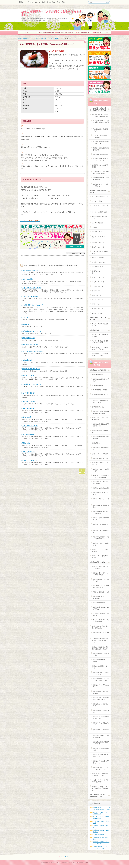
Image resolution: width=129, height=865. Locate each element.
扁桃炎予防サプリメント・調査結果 (98, 318)
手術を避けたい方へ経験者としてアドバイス (101, 159)
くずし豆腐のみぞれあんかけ (31, 288)
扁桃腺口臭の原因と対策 (100, 458)
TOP (28, 32)
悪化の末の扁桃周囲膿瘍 (65, 32)
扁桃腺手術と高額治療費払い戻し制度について (101, 698)
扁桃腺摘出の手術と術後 (100, 154)
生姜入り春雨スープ (28, 452)
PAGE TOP (82, 471)
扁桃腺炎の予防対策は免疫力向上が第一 (100, 567)
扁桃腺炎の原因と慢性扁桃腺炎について (101, 401)
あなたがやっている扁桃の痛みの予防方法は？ (100, 348)
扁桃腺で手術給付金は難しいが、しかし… (101, 755)
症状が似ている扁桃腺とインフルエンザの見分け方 (101, 476)
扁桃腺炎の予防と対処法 (97, 562)
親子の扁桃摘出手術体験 (47, 32)
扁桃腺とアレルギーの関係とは (101, 544)
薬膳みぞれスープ (28, 443)
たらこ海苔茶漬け (97, 223)
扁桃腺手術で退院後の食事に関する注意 (101, 717)
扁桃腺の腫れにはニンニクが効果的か (101, 597)
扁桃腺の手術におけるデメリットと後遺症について (101, 679)
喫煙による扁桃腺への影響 (101, 592)
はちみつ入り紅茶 (28, 375)
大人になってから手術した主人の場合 (101, 136)
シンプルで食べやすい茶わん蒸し (33, 351)
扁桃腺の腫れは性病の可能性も (101, 506)
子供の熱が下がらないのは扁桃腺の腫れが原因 (98, 795)
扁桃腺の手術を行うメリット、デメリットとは (101, 768)
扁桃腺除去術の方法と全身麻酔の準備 (101, 736)
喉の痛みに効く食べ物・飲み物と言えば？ (100, 335)
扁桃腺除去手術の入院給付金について (101, 743)
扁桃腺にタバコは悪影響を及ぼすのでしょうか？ (100, 774)
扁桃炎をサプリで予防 (102, 32)
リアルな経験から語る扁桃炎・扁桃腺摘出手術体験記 (98, 109)
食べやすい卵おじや (28, 393)
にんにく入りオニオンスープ (31, 331)
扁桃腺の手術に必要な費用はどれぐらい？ (101, 762)
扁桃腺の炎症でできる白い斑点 (101, 493)
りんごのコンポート (28, 401)
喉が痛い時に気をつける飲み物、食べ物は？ (100, 342)
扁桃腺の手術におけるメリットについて (101, 673)
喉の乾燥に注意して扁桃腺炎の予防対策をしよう (101, 586)
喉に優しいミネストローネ (31, 369)
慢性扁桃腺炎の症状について (100, 395)
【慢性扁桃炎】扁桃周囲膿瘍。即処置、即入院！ (101, 172)
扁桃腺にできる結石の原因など (101, 531)
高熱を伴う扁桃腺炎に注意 (101, 488)
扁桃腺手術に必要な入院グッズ (101, 724)
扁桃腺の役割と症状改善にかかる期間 (101, 482)
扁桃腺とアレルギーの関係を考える (101, 470)
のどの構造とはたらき (99, 374)
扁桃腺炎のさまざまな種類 (98, 370)
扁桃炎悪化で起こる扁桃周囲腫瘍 (100, 166)
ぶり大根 (25, 317)
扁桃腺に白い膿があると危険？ (101, 380)
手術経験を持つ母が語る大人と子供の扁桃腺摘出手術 (100, 115)
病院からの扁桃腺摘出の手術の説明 (101, 149)
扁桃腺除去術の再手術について (101, 705)
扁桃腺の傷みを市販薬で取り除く (101, 654)
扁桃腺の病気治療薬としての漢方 (101, 660)
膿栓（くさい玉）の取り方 (100, 454)
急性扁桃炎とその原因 (100, 390)
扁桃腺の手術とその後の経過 (101, 711)
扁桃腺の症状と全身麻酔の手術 (101, 730)
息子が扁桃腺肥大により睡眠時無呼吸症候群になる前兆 (101, 122)
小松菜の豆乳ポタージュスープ (32, 305)
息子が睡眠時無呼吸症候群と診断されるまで (101, 142)
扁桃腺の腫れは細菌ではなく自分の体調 (101, 512)
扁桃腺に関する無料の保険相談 (101, 749)
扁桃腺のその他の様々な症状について (100, 463)
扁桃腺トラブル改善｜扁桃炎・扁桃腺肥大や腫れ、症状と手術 (42, 2)
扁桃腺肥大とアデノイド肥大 (101, 633)
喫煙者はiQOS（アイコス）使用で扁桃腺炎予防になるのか (100, 788)
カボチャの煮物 (27, 279)
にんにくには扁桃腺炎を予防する (100, 324)
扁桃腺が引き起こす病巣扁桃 (100, 431)
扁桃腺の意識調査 (95, 330)
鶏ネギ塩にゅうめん (28, 338)
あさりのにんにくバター (30, 426)
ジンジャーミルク (28, 434)
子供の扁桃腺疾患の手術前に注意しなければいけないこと (100, 640)
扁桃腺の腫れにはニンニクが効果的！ (101, 608)
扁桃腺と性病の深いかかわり (101, 499)
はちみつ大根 (26, 417)
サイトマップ (64, 856)
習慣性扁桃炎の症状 (98, 407)
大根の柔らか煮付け (28, 360)
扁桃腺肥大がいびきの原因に (101, 448)
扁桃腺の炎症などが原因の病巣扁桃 (101, 437)
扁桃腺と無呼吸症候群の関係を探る (101, 518)
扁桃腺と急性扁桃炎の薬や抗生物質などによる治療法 (100, 648)
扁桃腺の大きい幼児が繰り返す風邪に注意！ (100, 627)
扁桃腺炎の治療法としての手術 (100, 667)
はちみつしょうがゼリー (30, 345)
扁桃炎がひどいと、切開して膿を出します (101, 185)
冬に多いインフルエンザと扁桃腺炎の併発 (100, 781)
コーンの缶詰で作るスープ (31, 270)
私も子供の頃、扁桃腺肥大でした (101, 130)
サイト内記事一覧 (84, 32)
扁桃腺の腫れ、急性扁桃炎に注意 (100, 556)
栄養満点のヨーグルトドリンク (32, 384)
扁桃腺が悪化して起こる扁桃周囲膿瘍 (100, 418)
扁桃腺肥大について (98, 443)
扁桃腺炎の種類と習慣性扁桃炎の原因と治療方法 (101, 412)
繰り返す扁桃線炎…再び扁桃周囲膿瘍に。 (101, 178)
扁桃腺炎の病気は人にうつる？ (101, 525)
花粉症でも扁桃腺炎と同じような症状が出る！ (101, 538)
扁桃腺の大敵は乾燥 (99, 602)
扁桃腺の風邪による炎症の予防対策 (101, 580)
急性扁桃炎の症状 (97, 385)
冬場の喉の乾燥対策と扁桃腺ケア (101, 614)
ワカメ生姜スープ (28, 408)
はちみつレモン (27, 324)
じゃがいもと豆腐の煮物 (30, 296)
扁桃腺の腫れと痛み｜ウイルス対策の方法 (101, 574)
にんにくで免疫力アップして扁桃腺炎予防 (101, 620)
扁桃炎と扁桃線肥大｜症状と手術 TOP (28, 38)
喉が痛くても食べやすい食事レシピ (51, 38)
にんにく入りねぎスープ (30, 460)
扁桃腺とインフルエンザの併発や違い (100, 550)
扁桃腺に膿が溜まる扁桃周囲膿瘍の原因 (101, 425)
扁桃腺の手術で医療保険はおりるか (101, 692)
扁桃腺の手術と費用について (101, 686)
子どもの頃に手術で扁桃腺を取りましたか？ (100, 354)
